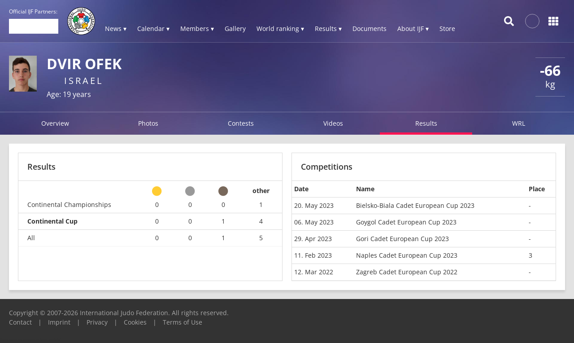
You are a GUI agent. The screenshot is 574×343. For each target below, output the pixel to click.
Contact (20, 322)
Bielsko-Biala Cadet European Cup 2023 (415, 205)
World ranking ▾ (280, 28)
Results (426, 123)
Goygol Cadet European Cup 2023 (406, 222)
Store (447, 28)
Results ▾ (328, 28)
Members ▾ (197, 28)
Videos (333, 123)
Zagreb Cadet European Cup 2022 (406, 272)
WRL (518, 123)
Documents (369, 28)
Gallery (235, 28)
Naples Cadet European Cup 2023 (406, 255)
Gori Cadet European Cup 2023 (402, 238)
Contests (241, 123)
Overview (55, 123)
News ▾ (115, 28)
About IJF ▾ (413, 28)
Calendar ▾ (153, 28)
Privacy (97, 322)
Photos (148, 123)
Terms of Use (182, 322)
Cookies (135, 322)
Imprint (59, 322)
